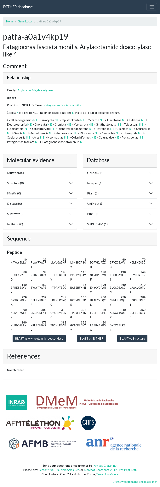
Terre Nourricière (107, 474)
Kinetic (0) (14, 193)
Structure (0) (15, 183)
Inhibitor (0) (15, 224)
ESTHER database (18, 6)
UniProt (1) (94, 203)
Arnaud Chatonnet (105, 465)
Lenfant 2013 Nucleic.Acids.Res (59, 470)
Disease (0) (14, 203)
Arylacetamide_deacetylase (35, 90)
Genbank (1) (95, 173)
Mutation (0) (15, 173)
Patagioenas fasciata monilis (62, 105)
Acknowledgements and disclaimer (135, 481)
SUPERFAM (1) (97, 224)
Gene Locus (25, 21)
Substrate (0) (15, 214)
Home (10, 21)
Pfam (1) (93, 193)
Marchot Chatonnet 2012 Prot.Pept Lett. (110, 470)
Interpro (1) (94, 183)
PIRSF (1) (93, 214)
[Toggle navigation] (151, 6)
